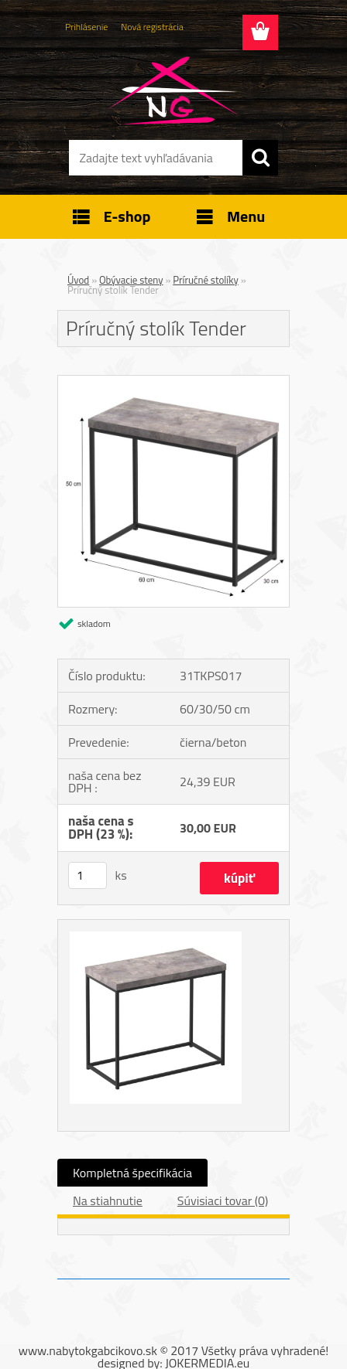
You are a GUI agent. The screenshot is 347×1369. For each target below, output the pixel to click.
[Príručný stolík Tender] (173, 382)
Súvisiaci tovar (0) (222, 1200)
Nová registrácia (152, 26)
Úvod (78, 280)
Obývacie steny (131, 280)
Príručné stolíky (206, 280)
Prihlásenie (86, 26)
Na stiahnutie (108, 1200)
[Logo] (173, 90)
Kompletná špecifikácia (132, 1172)
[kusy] (87, 875)
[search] (260, 157)
